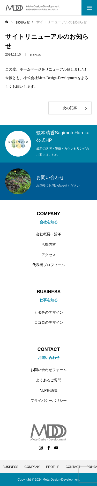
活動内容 (48, 244)
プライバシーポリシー (49, 400)
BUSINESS (10, 467)
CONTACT (73, 467)
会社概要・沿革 (48, 234)
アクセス (48, 255)
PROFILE (52, 467)
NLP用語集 (48, 390)
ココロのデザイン (48, 322)
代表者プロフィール (48, 265)
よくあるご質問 (48, 380)
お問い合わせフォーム (49, 370)
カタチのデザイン (48, 312)
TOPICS (35, 56)
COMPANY (32, 467)
